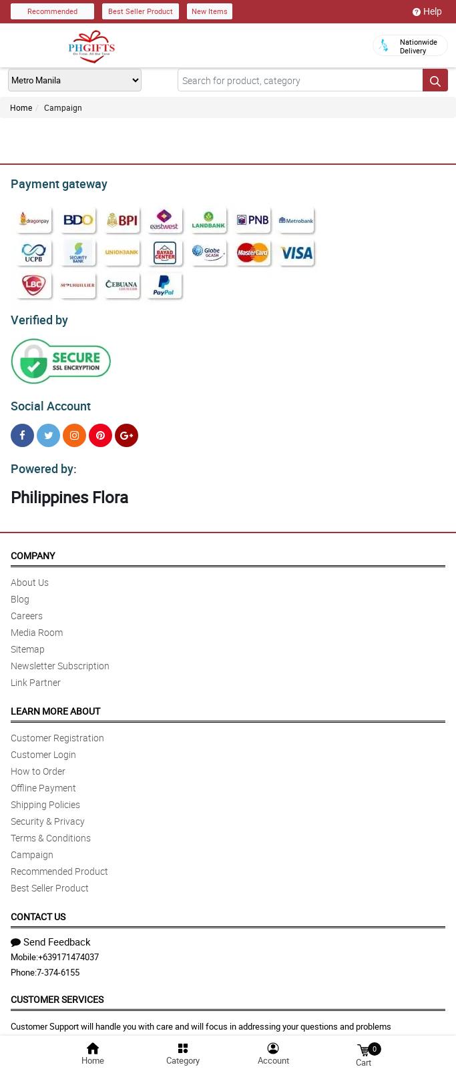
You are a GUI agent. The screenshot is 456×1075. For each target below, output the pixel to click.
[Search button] (435, 80)
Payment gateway (53, 182)
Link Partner (36, 674)
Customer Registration (57, 729)
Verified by (37, 316)
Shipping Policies (45, 796)
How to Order (38, 763)
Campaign (32, 846)
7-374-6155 (58, 964)
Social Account (47, 400)
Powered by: (41, 461)
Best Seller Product (140, 11)
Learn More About (55, 703)
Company (33, 547)
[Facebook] (22, 429)
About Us (30, 574)
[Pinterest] (100, 429)
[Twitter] (48, 429)
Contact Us (38, 908)
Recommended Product (59, 863)
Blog (20, 591)
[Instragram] (74, 429)
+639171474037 (68, 949)
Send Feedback (51, 933)
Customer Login (43, 746)
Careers (27, 607)
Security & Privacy (48, 813)
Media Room (37, 624)
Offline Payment (43, 779)
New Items (210, 11)
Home (21, 107)
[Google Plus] (126, 429)
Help (427, 11)
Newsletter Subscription (60, 657)
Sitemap (28, 641)
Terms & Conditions (51, 829)
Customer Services (57, 991)
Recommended (52, 11)
